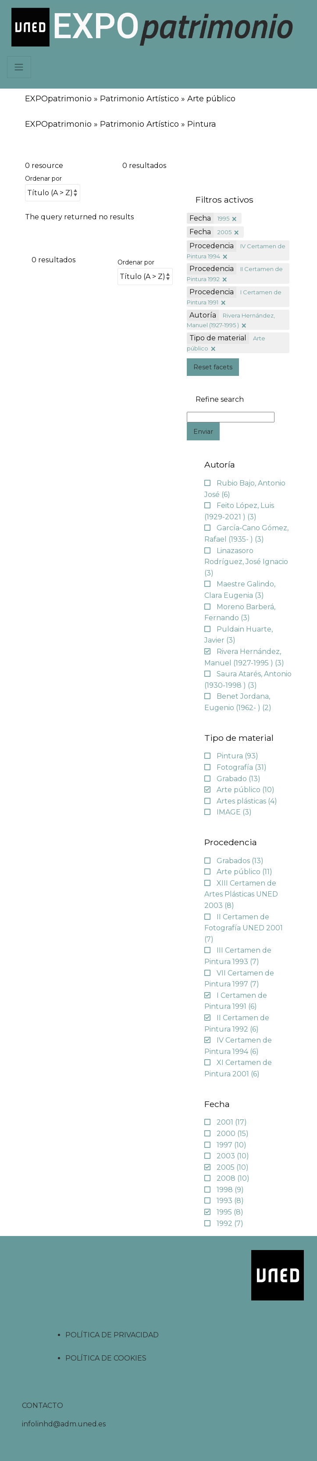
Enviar (203, 432)
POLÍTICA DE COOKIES (105, 1358)
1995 (223, 218)
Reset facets (212, 367)
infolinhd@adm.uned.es (64, 1424)
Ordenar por (43, 178)
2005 (224, 232)
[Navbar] (19, 67)
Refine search (220, 399)
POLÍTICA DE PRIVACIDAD (112, 1335)
